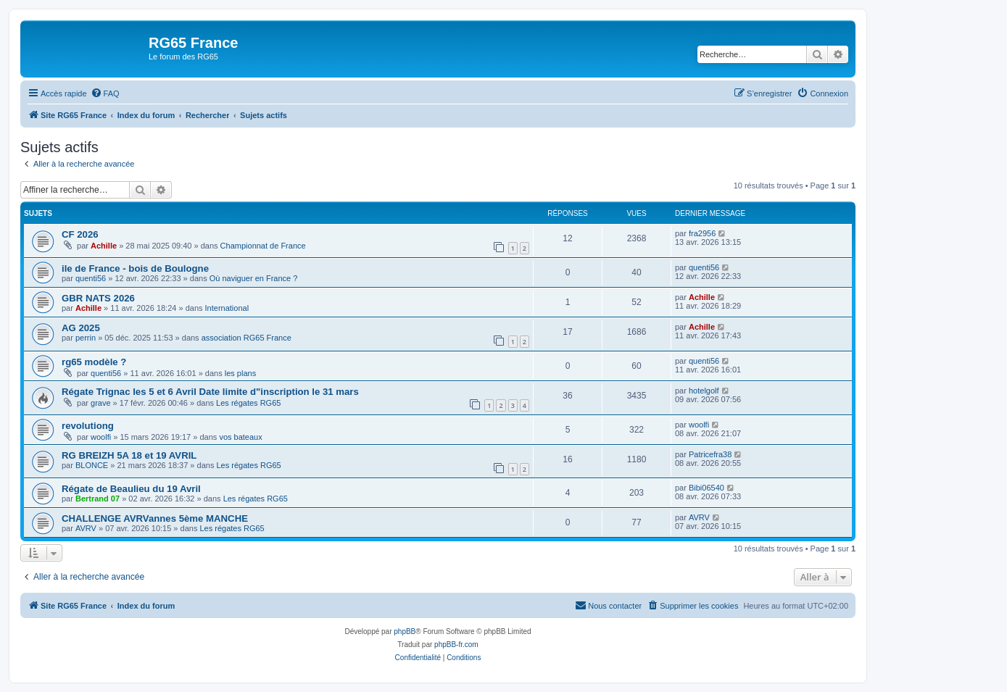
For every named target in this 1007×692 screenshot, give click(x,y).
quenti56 (90, 278)
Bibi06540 (706, 487)
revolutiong (88, 425)
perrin (85, 337)
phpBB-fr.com (456, 645)
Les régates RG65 (248, 403)
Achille (104, 245)
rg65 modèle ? (94, 362)
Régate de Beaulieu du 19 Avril (131, 488)
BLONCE (91, 465)
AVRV (85, 528)
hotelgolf (704, 390)
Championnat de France (263, 245)
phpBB (404, 631)
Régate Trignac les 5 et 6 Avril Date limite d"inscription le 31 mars (210, 391)
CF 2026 (80, 234)
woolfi (101, 437)
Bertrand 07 (97, 498)
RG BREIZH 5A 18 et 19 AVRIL (129, 455)
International (227, 308)
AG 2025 (81, 327)
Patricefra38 (710, 454)
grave (101, 403)
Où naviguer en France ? (254, 278)
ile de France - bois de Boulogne (135, 268)
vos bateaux (240, 437)
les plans (240, 373)
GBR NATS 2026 (98, 298)
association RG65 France (246, 337)
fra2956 (702, 233)
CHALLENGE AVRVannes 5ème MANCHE (155, 518)
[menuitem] (105, 93)
